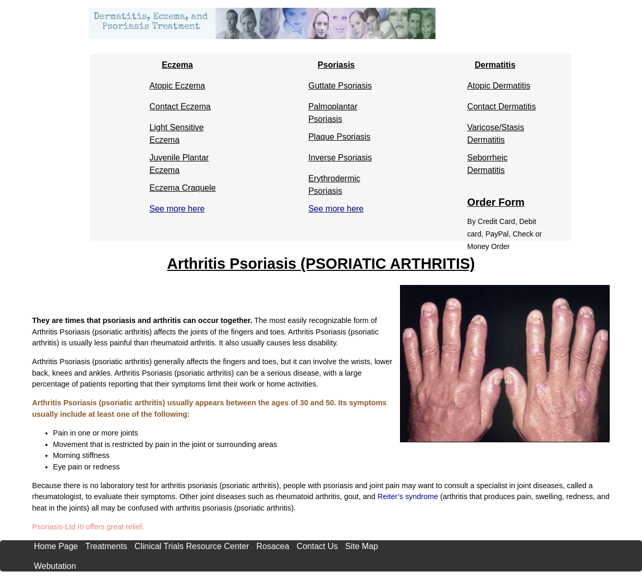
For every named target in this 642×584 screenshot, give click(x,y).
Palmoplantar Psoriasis (332, 109)
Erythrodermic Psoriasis (334, 181)
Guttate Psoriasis (340, 85)
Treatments (106, 546)
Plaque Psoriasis (339, 136)
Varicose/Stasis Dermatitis (495, 130)
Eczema (177, 64)
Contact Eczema (180, 106)
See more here (177, 208)
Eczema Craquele (183, 187)
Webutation (55, 566)
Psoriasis (336, 64)
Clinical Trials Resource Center (192, 546)
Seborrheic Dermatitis (487, 160)
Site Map (361, 546)
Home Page (56, 546)
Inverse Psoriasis (340, 157)
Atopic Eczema (177, 85)
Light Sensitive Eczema (177, 130)
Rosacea (272, 546)
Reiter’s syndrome (408, 496)
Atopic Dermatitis (498, 85)
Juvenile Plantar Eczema (179, 160)
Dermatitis (495, 64)
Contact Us (317, 546)
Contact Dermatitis (501, 106)
